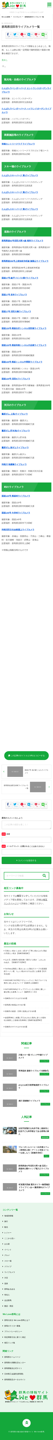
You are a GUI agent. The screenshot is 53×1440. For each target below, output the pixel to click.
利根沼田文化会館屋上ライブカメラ (18, 529)
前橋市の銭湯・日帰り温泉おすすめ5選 (20, 1011)
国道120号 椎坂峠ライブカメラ (16, 496)
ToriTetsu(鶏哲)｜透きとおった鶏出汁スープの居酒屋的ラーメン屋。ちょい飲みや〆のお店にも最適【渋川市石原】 (25, 971)
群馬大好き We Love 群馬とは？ (17, 1320)
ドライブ (7, 1266)
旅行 (6, 1221)
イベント (7, 1250)
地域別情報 (8, 1216)
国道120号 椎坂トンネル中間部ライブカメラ (22, 362)
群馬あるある (9, 1289)
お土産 (7, 1244)
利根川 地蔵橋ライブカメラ (14, 464)
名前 (8, 834)
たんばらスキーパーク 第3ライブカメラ (20, 209)
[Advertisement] (26, 647)
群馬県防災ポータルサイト (15, 1380)
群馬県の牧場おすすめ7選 (15, 1005)
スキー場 (7, 1261)
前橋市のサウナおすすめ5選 (16, 1027)
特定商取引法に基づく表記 (15, 1337)
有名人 (7, 1295)
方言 (6, 1278)
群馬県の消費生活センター (15, 1363)
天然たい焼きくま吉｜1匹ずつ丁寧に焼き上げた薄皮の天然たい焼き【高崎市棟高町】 (25, 952)
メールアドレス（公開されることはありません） (25, 846)
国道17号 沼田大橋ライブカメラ (16, 311)
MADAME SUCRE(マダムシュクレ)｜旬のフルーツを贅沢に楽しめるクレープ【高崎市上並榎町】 (25, 981)
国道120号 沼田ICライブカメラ (16, 379)
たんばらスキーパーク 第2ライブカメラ (20, 192)
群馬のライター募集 (12, 1326)
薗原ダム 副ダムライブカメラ (15, 447)
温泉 (6, 1283)
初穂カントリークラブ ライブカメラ (18, 144)
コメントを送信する (26, 860)
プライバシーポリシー (13, 1331)
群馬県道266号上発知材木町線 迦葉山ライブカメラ (25, 261)
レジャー (7, 1233)
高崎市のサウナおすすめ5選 (16, 998)
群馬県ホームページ (12, 1357)
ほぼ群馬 (7, 1300)
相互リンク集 (9, 1343)
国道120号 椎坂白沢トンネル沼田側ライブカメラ (24, 328)
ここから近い (9, 1238)
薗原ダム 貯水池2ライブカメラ (16, 430)
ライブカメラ (17, 17)
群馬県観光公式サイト (13, 1368)
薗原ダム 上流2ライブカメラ (15, 414)
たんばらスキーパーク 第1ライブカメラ (20, 175)
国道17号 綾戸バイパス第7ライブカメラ (20, 278)
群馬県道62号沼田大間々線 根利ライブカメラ (22, 240)
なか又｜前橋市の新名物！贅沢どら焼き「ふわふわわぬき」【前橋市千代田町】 (25, 961)
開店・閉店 (8, 1306)
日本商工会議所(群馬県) (13, 1374)
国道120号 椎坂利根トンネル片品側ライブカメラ (24, 345)
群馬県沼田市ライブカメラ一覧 (34, 17)
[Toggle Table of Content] (4, 67)
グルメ (7, 1255)
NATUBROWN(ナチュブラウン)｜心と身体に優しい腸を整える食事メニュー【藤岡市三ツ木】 (25, 990)
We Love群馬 (6, 17)
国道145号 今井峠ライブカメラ (16, 513)
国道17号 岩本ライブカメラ (14, 294)
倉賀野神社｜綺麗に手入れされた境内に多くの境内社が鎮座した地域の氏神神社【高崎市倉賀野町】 (25, 1019)
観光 (6, 1227)
